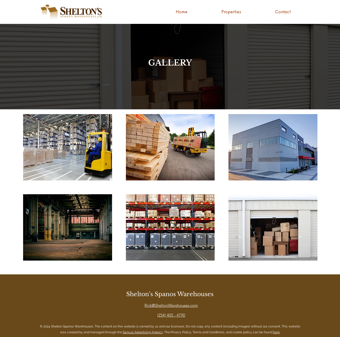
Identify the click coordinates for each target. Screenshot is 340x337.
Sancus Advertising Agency (143, 332)
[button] (67, 147)
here (276, 332)
